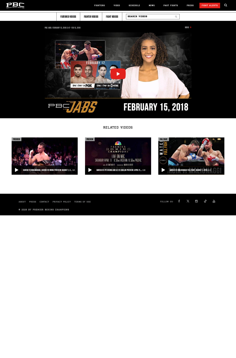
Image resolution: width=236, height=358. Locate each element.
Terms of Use (82, 202)
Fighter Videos (91, 16)
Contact (44, 202)
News (152, 6)
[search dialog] (225, 5)
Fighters (99, 6)
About (22, 202)
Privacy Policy (62, 202)
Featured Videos (68, 16)
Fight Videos (112, 16)
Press (190, 6)
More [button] (187, 27)
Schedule (134, 6)
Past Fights (171, 6)
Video (117, 6)
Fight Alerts (210, 6)
